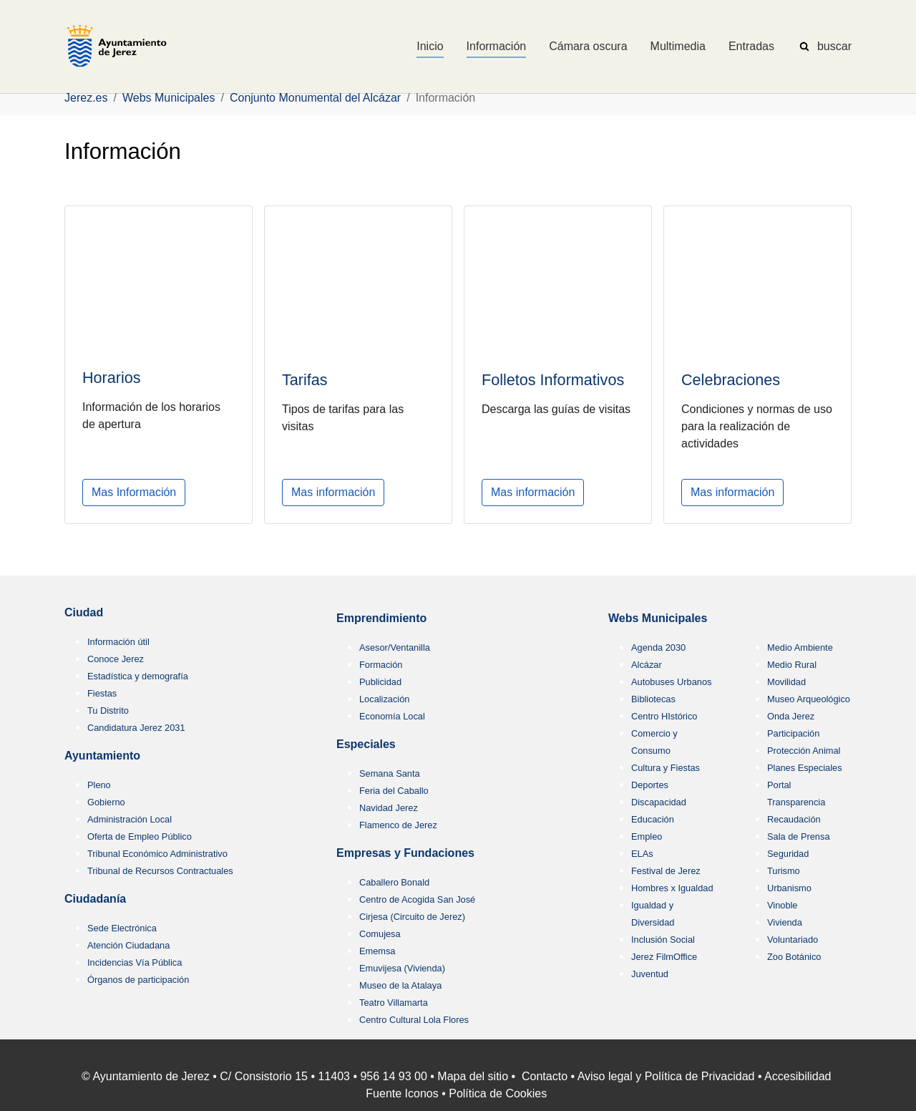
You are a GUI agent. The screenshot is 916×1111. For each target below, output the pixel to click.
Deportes (649, 785)
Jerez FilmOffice (664, 956)
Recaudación (794, 819)
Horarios (111, 378)
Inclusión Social (663, 939)
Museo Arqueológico (808, 699)
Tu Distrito (108, 710)
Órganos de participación (138, 979)
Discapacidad (658, 802)
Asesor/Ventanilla (394, 647)
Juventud (649, 974)
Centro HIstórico (664, 716)
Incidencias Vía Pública (134, 962)
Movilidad (786, 681)
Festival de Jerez (666, 870)
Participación (793, 733)
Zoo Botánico (794, 956)
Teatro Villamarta (393, 1002)
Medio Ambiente (800, 647)
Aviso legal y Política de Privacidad (666, 1076)
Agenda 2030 (658, 647)
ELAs (642, 853)
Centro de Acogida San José (417, 899)
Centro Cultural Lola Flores (414, 1019)
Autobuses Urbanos (671, 681)
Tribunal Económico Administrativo (157, 853)
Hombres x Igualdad (672, 888)
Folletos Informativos (553, 380)
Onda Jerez (790, 716)
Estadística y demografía (137, 676)
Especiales (366, 744)
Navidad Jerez (388, 807)
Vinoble (782, 905)
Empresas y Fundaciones (405, 853)
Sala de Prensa (798, 836)
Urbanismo (789, 888)
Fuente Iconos (402, 1093)
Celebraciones (730, 380)
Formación (380, 664)
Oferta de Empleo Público (139, 836)
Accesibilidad (797, 1076)
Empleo (646, 836)
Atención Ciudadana (128, 945)
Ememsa (377, 951)
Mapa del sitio (472, 1076)
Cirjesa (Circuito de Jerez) (412, 916)
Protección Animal (803, 750)
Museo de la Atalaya (400, 985)
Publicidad (380, 681)
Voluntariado (792, 939)
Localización (384, 699)
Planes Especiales (804, 767)
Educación (652, 819)
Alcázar (646, 664)
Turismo (783, 870)
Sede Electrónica (122, 928)
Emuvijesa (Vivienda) (402, 968)
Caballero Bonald (394, 882)
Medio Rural (792, 664)
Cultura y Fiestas (665, 767)
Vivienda (784, 922)
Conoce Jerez (115, 659)
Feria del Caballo (394, 790)
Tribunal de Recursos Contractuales (160, 870)
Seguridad (788, 853)
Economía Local (392, 716)
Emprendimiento (381, 618)
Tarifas (305, 379)
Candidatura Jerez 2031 (136, 727)
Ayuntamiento (102, 755)
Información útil (118, 641)
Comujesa (380, 933)
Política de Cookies (498, 1093)
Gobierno (106, 802)
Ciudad (83, 612)
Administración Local (129, 819)
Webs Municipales (657, 618)
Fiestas (102, 693)
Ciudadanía (95, 899)
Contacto (544, 1076)
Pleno (99, 785)
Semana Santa (389, 773)
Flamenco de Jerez (398, 825)
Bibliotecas (653, 699)
